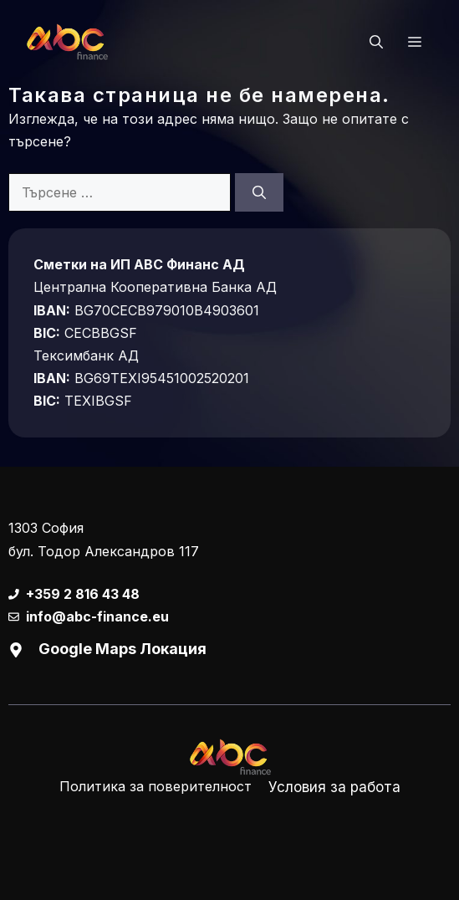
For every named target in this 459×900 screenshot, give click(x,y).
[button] (376, 42)
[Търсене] (259, 192)
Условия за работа (334, 787)
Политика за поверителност (155, 786)
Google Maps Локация (122, 648)
